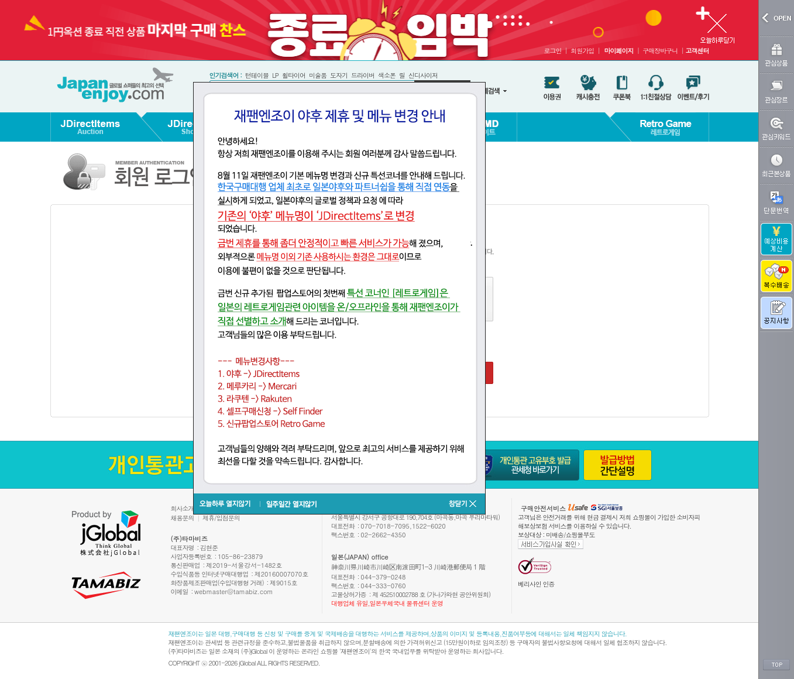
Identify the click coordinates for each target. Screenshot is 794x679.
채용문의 (182, 517)
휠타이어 (293, 75)
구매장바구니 (660, 50)
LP (275, 75)
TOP (776, 665)
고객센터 (697, 50)
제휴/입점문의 (221, 517)
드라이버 (362, 75)
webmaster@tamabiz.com (233, 591)
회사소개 (182, 508)
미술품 (317, 75)
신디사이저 (423, 75)
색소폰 (387, 75)
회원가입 (582, 50)
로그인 (552, 50)
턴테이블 (257, 75)
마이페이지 (618, 50)
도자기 (339, 75)
